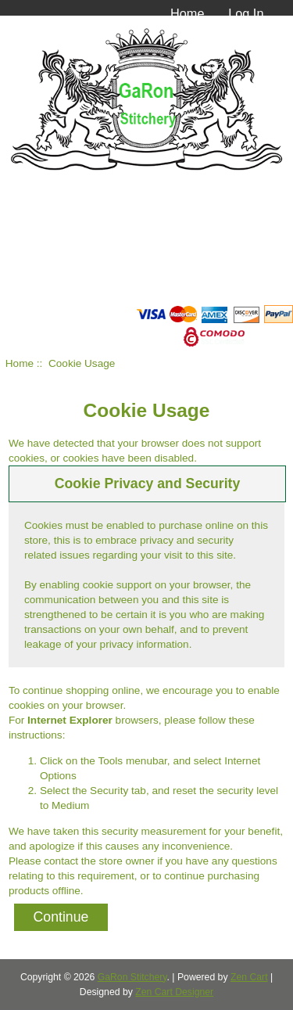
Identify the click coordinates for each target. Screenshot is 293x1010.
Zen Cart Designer (174, 992)
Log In (245, 13)
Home (187, 13)
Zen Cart (249, 977)
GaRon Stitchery (132, 977)
